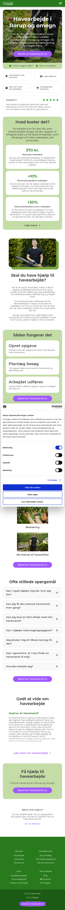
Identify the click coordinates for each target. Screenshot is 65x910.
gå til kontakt (32, 823)
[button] (32, 592)
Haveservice (19, 863)
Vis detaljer (52, 480)
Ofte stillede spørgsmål (45, 859)
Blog (46, 875)
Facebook (45, 879)
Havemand (19, 859)
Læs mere (32, 225)
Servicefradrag (46, 855)
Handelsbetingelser (19, 875)
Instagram (45, 883)
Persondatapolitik (18, 879)
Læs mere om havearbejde (32, 753)
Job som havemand (45, 863)
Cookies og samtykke (19, 883)
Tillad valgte (32, 495)
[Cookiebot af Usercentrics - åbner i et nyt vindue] (51, 406)
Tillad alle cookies (32, 487)
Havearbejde (18, 855)
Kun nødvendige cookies (32, 502)
